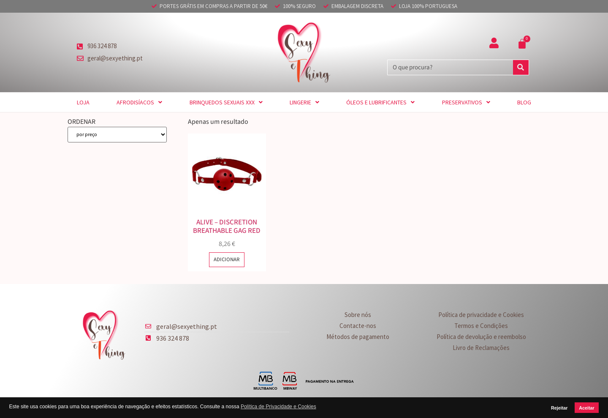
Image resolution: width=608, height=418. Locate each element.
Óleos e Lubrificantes (380, 102)
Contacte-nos (357, 326)
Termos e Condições (481, 326)
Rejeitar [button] (559, 407)
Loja (83, 102)
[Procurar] (521, 67)
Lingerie (304, 102)
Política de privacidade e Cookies (481, 315)
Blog (524, 102)
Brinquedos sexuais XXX (226, 102)
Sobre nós (358, 315)
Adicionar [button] (227, 259)
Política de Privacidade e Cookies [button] (278, 406)
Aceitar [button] (586, 407)
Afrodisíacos (139, 102)
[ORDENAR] (117, 134)
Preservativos (466, 102)
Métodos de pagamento (357, 337)
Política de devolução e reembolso (481, 337)
